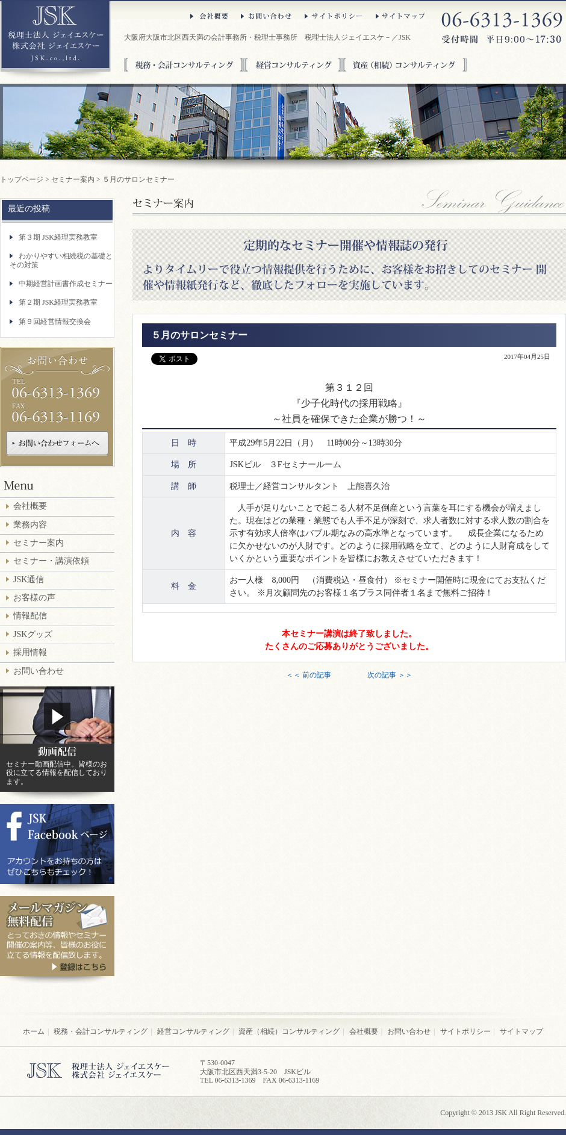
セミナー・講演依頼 (51, 560)
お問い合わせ (267, 16)
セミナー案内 (73, 179)
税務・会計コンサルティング (184, 65)
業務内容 (30, 524)
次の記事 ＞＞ (389, 675)
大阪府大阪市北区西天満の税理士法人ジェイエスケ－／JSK (55, 40)
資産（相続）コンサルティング (404, 65)
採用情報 (30, 652)
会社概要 (209, 16)
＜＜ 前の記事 (308, 675)
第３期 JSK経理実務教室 (58, 237)
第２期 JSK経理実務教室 (58, 302)
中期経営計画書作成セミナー (66, 283)
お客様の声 (34, 597)
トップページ (21, 179)
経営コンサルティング (293, 65)
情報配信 (30, 615)
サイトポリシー (334, 16)
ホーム (34, 1031)
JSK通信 (28, 579)
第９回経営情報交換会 (55, 321)
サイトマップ (401, 16)
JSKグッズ (32, 634)
